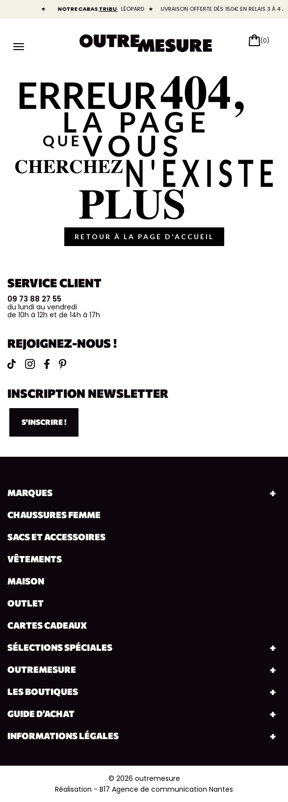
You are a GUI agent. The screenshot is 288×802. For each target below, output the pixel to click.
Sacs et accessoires (56, 536)
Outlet (25, 603)
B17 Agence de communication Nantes (166, 789)
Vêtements (34, 558)
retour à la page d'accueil (144, 236)
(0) (265, 40)
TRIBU (114, 9)
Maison (25, 581)
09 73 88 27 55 (34, 299)
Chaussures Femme (54, 514)
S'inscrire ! (44, 421)
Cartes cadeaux (47, 625)
